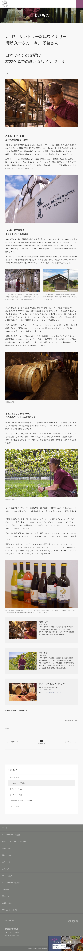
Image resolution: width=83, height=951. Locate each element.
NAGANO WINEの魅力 (41, 835)
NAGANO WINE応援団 (41, 883)
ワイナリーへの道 (16, 795)
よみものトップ (15, 777)
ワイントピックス (16, 806)
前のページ (13, 741)
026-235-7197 (13, 935)
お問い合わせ (41, 903)
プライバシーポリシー (41, 910)
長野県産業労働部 (11, 929)
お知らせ (41, 889)
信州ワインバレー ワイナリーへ (41, 841)
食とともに (41, 862)
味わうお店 (41, 848)
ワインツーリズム (16, 789)
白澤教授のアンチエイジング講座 (21, 801)
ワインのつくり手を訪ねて (19, 783)
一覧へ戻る (41, 742)
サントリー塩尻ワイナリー (52, 692)
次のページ (69, 741)
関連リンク (41, 896)
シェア (7, 73)
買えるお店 (41, 855)
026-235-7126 (13, 933)
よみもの (41, 869)
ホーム (4, 828)
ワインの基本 (41, 876)
